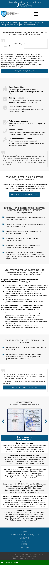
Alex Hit (34, 558)
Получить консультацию (24, 71)
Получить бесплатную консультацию (24, 194)
